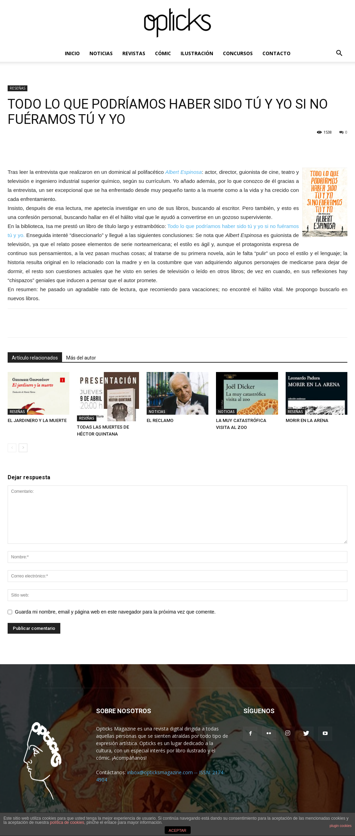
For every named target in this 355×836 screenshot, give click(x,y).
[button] (339, 54)
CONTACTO (276, 53)
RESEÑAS (17, 88)
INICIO (72, 53)
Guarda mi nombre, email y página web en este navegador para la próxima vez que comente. (115, 612)
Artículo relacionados (35, 358)
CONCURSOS (238, 53)
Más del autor (81, 358)
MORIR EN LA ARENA (307, 420)
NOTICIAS (101, 53)
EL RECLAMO (160, 420)
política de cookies (67, 822)
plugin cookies (341, 826)
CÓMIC (163, 53)
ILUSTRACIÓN (197, 53)
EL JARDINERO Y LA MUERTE (37, 420)
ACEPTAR (177, 830)
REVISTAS (133, 53)
